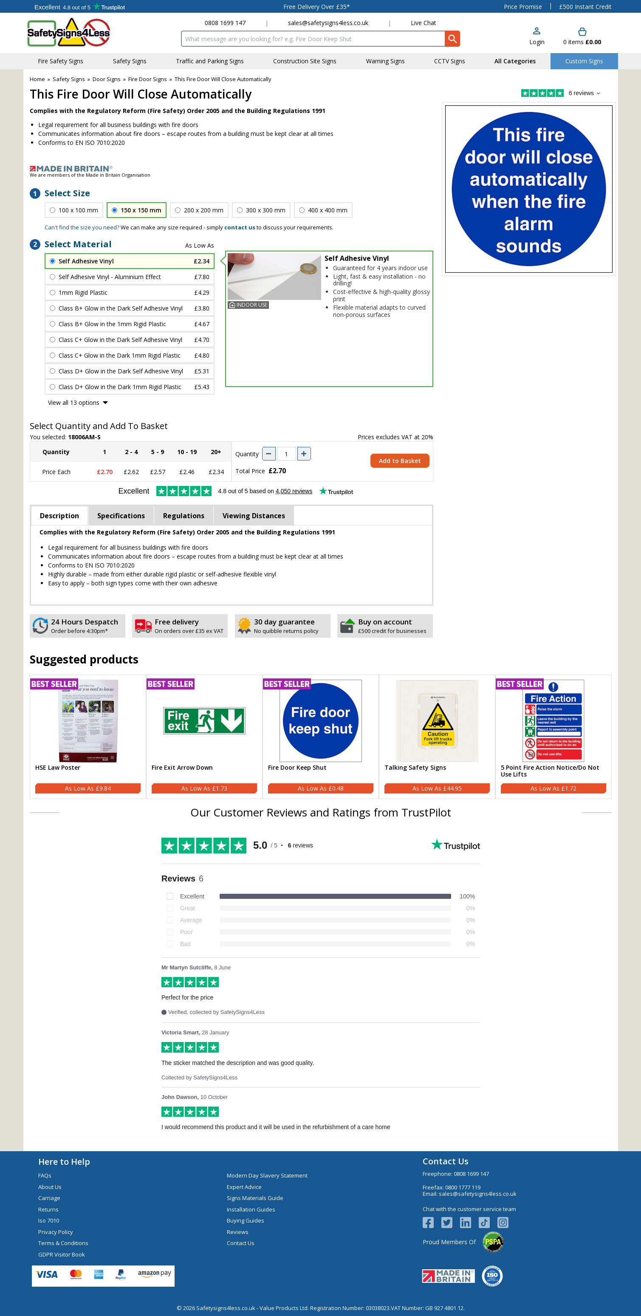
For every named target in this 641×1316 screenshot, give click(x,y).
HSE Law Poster (57, 767)
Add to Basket (400, 461)
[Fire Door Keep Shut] (321, 737)
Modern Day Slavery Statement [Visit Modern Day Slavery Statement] (267, 1175)
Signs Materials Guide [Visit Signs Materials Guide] (255, 1198)
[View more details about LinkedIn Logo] (469, 1222)
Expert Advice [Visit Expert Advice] (244, 1187)
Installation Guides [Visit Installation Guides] (251, 1209)
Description (59, 515)
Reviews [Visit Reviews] (237, 1232)
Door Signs (107, 79)
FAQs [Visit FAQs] (44, 1175)
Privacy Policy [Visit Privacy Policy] (55, 1232)
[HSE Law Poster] (88, 737)
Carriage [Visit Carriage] (49, 1198)
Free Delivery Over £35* (316, 7)
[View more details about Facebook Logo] (432, 1222)
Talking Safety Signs (415, 767)
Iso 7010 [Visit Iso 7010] (48, 1220)
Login (537, 42)
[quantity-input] (286, 453)
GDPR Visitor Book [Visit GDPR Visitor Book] (61, 1254)
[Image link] (321, 169)
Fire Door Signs (147, 79)
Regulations (183, 515)
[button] (537, 36)
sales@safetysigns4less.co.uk (328, 23)
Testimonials (80, 6)
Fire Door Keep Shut (297, 767)
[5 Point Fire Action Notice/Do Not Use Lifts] (553, 737)
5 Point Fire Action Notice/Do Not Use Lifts (550, 771)
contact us (239, 227)
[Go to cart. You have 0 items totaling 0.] (582, 36)
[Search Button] (452, 39)
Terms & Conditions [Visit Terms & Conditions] (63, 1243)
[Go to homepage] (76, 32)
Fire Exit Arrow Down (182, 767)
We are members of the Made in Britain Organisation (90, 175)
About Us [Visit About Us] (50, 1187)
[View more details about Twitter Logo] (450, 1222)
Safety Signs (69, 79)
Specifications (121, 515)
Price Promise (523, 7)
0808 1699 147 (225, 23)
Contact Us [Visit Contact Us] (240, 1243)
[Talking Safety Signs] (437, 737)
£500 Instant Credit (585, 7)
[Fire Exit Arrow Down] (204, 737)
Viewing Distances (254, 515)
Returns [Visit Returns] (48, 1209)
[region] (88, 720)
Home (37, 79)
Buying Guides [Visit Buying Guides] (245, 1220)
